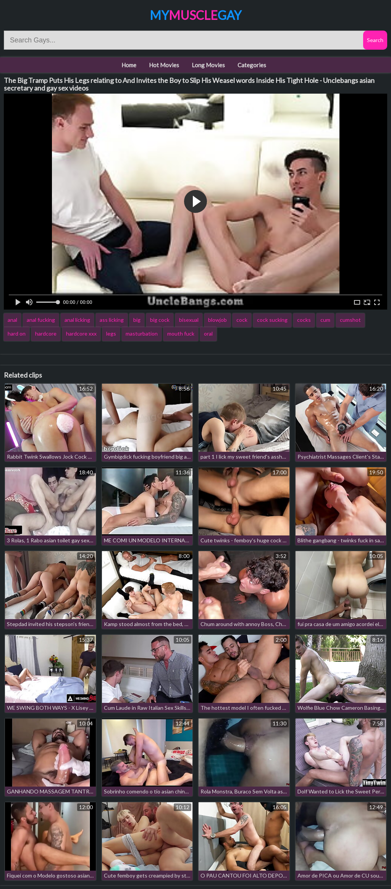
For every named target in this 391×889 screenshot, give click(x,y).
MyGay (195, 15)
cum (325, 319)
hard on (17, 333)
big (137, 319)
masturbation (142, 333)
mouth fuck (180, 333)
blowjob (217, 319)
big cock (160, 319)
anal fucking (41, 319)
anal (12, 319)
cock (241, 319)
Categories (252, 65)
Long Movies (208, 65)
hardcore (46, 333)
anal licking (77, 319)
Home (128, 65)
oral (208, 333)
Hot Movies (164, 65)
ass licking (112, 319)
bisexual (189, 319)
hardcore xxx (81, 333)
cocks (304, 319)
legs (111, 333)
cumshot (350, 319)
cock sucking (272, 319)
